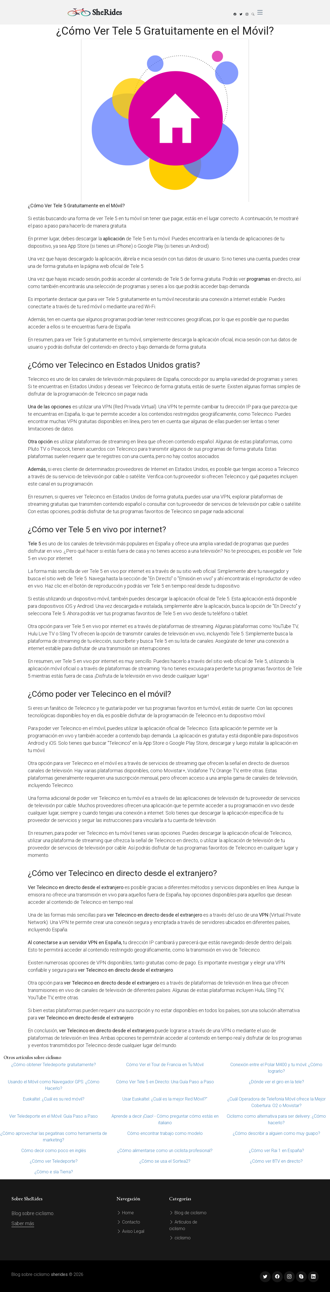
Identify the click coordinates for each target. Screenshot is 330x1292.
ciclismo (180, 1237)
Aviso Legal (130, 1231)
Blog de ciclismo (188, 1212)
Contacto (128, 1222)
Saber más (22, 1223)
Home (125, 1212)
